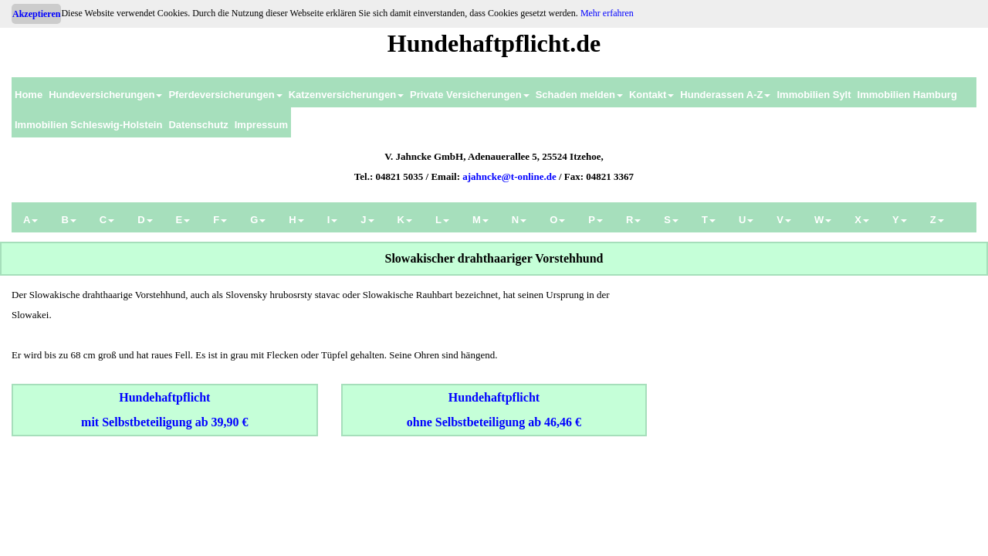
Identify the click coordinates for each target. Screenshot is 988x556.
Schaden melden (579, 94)
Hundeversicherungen (105, 94)
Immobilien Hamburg (907, 94)
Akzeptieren (36, 13)
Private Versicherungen (470, 94)
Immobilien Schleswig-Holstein (88, 125)
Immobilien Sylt (814, 94)
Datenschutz (198, 125)
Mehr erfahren (607, 13)
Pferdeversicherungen (225, 94)
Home (28, 94)
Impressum (261, 125)
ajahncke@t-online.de (509, 176)
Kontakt (651, 94)
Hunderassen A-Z (725, 94)
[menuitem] (29, 92)
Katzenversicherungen (346, 94)
